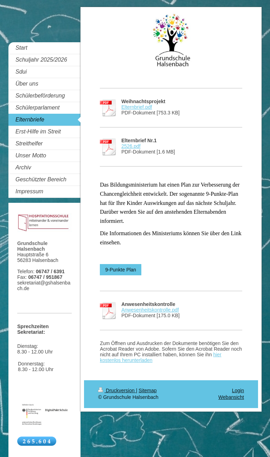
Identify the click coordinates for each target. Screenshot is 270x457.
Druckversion (117, 390)
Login (238, 390)
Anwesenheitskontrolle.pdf (150, 310)
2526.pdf (131, 146)
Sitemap (147, 390)
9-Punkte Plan (120, 270)
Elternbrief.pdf (136, 107)
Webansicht (231, 397)
